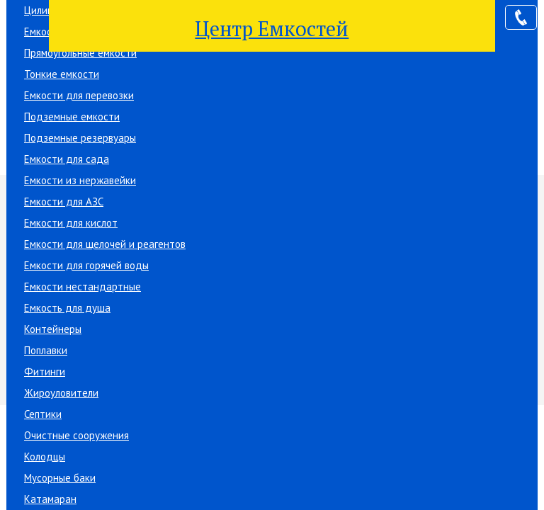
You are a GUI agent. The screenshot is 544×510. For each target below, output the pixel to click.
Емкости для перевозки (79, 95)
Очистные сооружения (76, 435)
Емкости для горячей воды (86, 265)
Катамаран (50, 499)
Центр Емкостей (271, 28)
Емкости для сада (66, 159)
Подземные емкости (72, 116)
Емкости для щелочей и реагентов (105, 244)
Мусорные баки (60, 477)
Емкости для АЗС (63, 201)
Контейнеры (52, 329)
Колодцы (44, 456)
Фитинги (44, 371)
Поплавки (45, 350)
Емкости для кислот (71, 223)
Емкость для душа (67, 307)
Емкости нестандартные (82, 286)
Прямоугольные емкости (80, 53)
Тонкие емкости (61, 74)
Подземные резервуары (80, 137)
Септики (43, 414)
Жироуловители (61, 393)
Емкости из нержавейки (80, 180)
